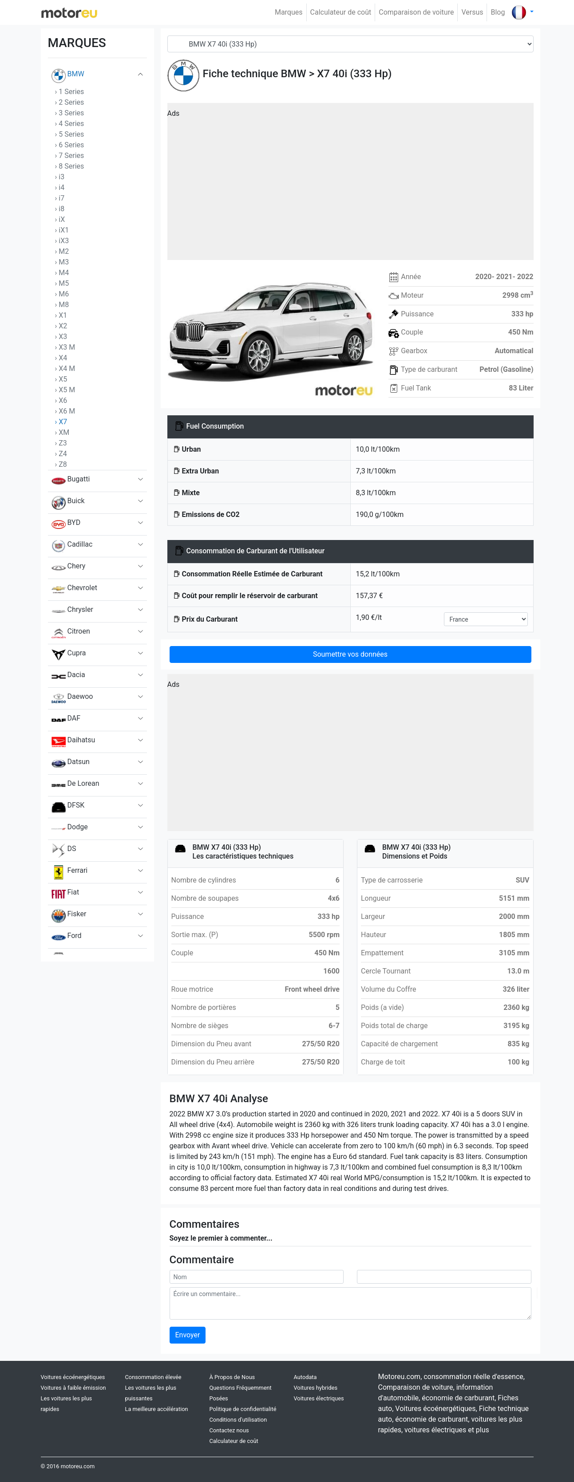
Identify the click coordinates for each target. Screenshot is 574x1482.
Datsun (70, 764)
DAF (66, 720)
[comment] (350, 1303)
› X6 (61, 400)
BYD (66, 524)
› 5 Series (69, 134)
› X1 (61, 315)
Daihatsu (73, 742)
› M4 (62, 272)
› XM (62, 432)
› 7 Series (69, 155)
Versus (472, 12)
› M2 (62, 251)
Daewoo (72, 698)
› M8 (62, 304)
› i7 (60, 198)
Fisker (69, 916)
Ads (173, 113)
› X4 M (65, 368)
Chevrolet (74, 590)
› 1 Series (69, 91)
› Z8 (61, 464)
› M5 (62, 283)
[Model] (350, 43)
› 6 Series (69, 145)
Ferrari (69, 872)
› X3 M (65, 347)
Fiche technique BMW (254, 73)
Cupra (68, 655)
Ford (66, 937)
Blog (498, 12)
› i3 (60, 177)
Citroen (70, 633)
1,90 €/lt (369, 617)
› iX (60, 219)
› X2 (61, 326)
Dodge (69, 829)
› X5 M (65, 390)
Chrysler (72, 611)
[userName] (257, 1277)
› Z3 (61, 443)
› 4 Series (69, 123)
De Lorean (75, 785)
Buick (68, 503)
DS (63, 850)
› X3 (61, 336)
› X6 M (65, 411)
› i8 (60, 209)
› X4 (61, 358)
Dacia (68, 677)
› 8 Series (69, 166)
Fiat (65, 894)
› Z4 (61, 453)
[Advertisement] (350, 184)
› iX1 (62, 230)
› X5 (61, 379)
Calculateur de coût (341, 12)
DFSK (68, 807)
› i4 (60, 187)
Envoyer (187, 1335)
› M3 (62, 262)
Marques (289, 12)
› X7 (61, 422)
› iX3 (62, 240)
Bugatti (70, 481)
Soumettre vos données (350, 654)
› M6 (62, 294)
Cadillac (72, 546)
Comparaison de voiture (416, 12)
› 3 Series (69, 113)
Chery (68, 568)
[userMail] (444, 1277)
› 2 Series (69, 102)
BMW (67, 76)
